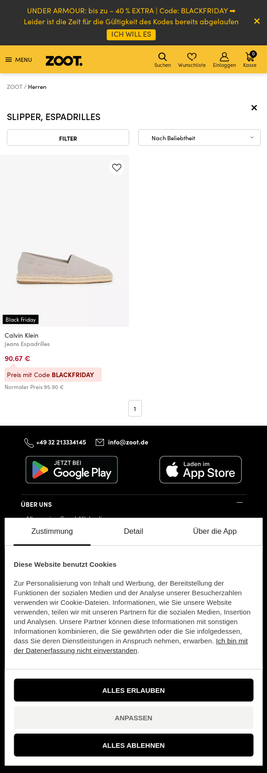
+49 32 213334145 (61, 441)
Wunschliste (192, 60)
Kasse (250, 58)
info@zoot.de (128, 441)
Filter (68, 138)
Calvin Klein (21, 335)
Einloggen (224, 60)
